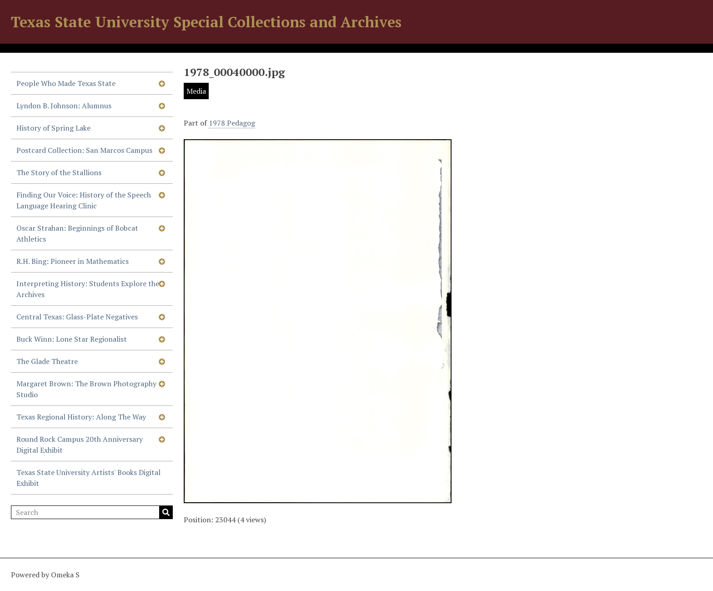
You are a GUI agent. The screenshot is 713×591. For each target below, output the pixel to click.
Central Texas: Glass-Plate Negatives (77, 317)
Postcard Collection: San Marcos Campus (84, 150)
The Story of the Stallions (58, 172)
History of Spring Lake (53, 128)
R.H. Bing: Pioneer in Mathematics (72, 261)
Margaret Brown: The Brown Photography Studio (86, 389)
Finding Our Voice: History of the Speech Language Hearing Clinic (83, 200)
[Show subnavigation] (162, 83)
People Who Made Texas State (65, 83)
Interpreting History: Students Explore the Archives (87, 288)
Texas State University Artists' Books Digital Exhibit (88, 477)
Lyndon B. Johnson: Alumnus (63, 106)
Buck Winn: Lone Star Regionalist (71, 339)
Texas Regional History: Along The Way (81, 417)
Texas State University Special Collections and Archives (206, 21)
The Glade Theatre (47, 361)
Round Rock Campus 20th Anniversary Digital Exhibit (79, 444)
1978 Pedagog (232, 123)
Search (166, 512)
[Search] (92, 512)
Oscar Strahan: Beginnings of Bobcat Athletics (77, 233)
